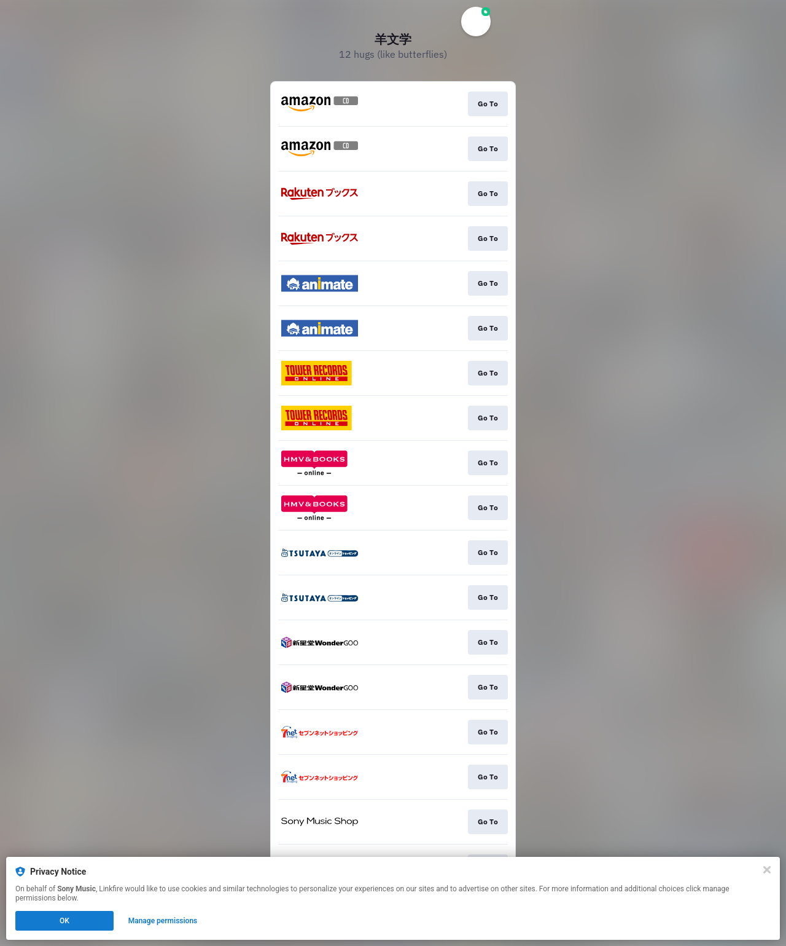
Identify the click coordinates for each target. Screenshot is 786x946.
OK (64, 920)
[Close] (767, 870)
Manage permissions (163, 920)
